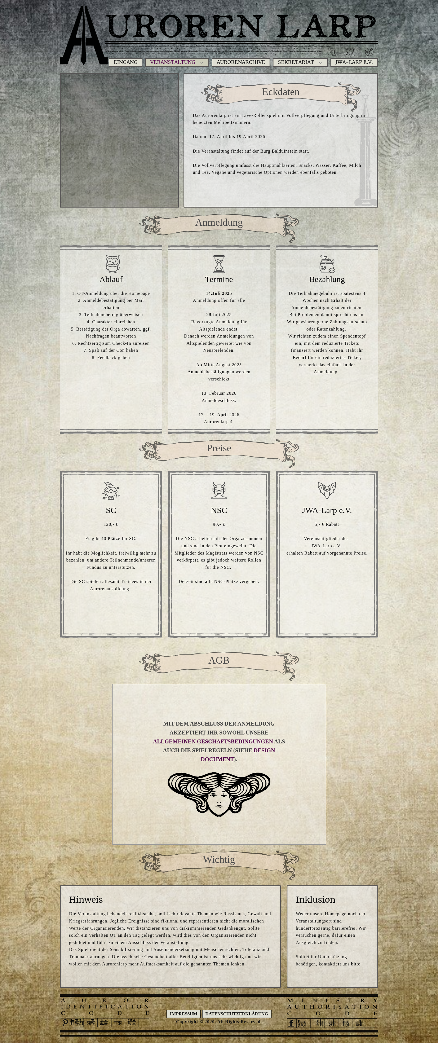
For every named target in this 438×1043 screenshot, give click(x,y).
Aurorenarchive (241, 62)
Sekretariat (296, 62)
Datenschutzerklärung (236, 1013)
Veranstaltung (172, 62)
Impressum (183, 1013)
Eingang (125, 62)
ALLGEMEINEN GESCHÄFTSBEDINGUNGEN (213, 741)
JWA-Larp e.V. (354, 62)
